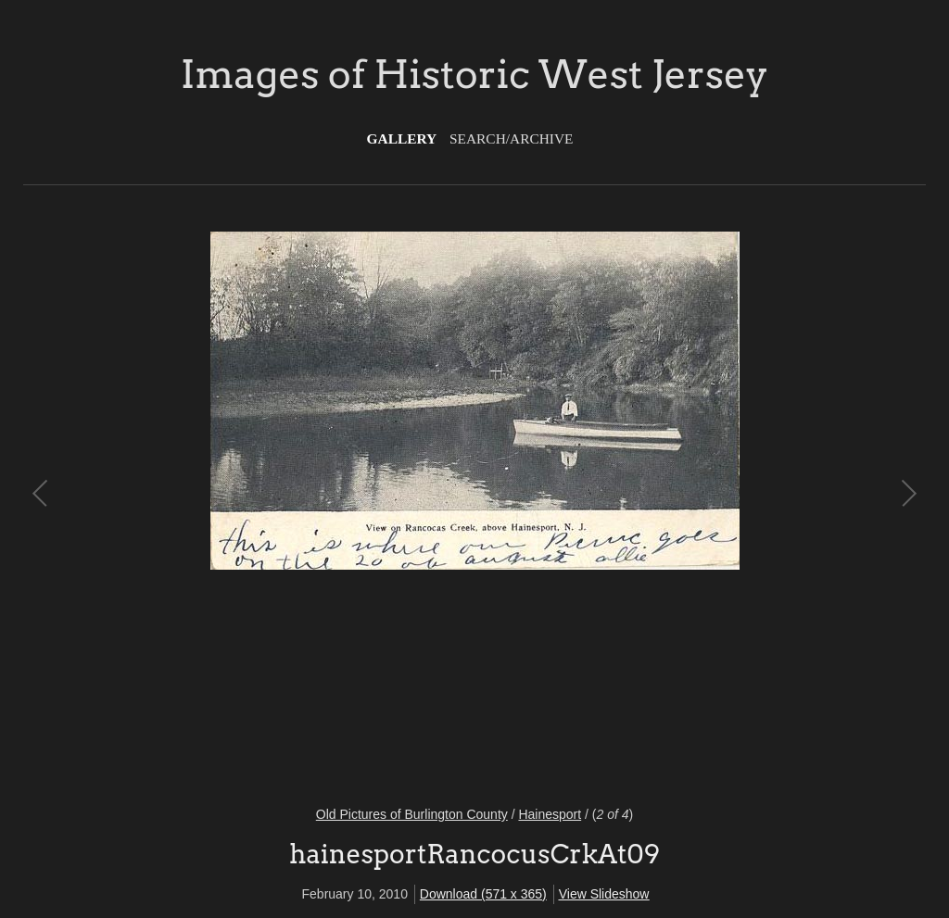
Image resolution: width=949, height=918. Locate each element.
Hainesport (549, 814)
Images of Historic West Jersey (474, 74)
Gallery (402, 138)
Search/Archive (511, 138)
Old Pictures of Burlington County (412, 814)
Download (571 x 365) (483, 894)
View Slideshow (604, 894)
